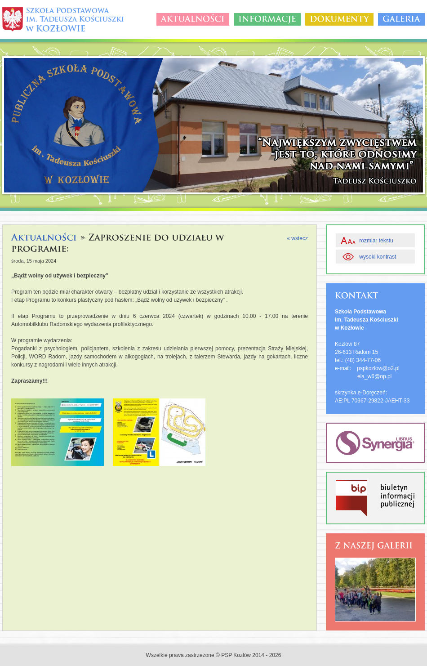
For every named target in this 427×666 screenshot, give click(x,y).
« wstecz (297, 238)
